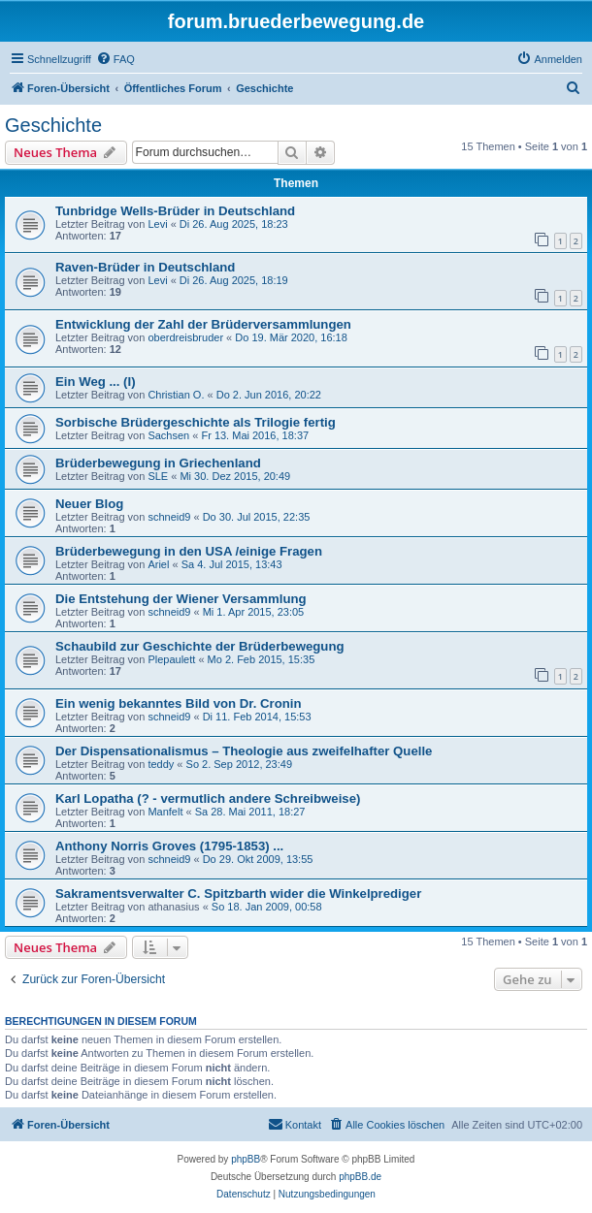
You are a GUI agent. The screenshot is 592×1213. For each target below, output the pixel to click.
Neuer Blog (89, 503)
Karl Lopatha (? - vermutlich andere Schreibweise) (207, 798)
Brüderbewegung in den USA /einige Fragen (188, 551)
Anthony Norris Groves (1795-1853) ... (169, 846)
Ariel (158, 564)
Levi (157, 224)
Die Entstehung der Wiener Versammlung (181, 598)
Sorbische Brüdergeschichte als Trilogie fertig (195, 422)
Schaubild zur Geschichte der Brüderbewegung (200, 646)
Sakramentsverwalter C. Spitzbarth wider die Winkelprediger (238, 893)
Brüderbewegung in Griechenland (158, 463)
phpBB (245, 1159)
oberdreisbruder (185, 337)
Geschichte (53, 125)
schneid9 (169, 517)
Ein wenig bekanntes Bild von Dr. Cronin (178, 703)
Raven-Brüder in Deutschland (145, 267)
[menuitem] (115, 59)
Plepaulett (171, 659)
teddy (161, 764)
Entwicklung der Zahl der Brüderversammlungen (203, 324)
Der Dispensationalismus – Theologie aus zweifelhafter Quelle (243, 751)
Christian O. (176, 394)
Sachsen (168, 435)
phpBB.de (360, 1176)
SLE (158, 476)
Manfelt (165, 811)
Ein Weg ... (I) (95, 381)
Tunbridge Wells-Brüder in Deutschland (175, 211)
